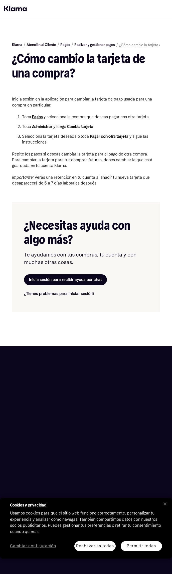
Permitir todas (141, 546)
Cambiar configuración (33, 546)
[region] (86, 528)
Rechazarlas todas (95, 546)
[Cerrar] (164, 503)
